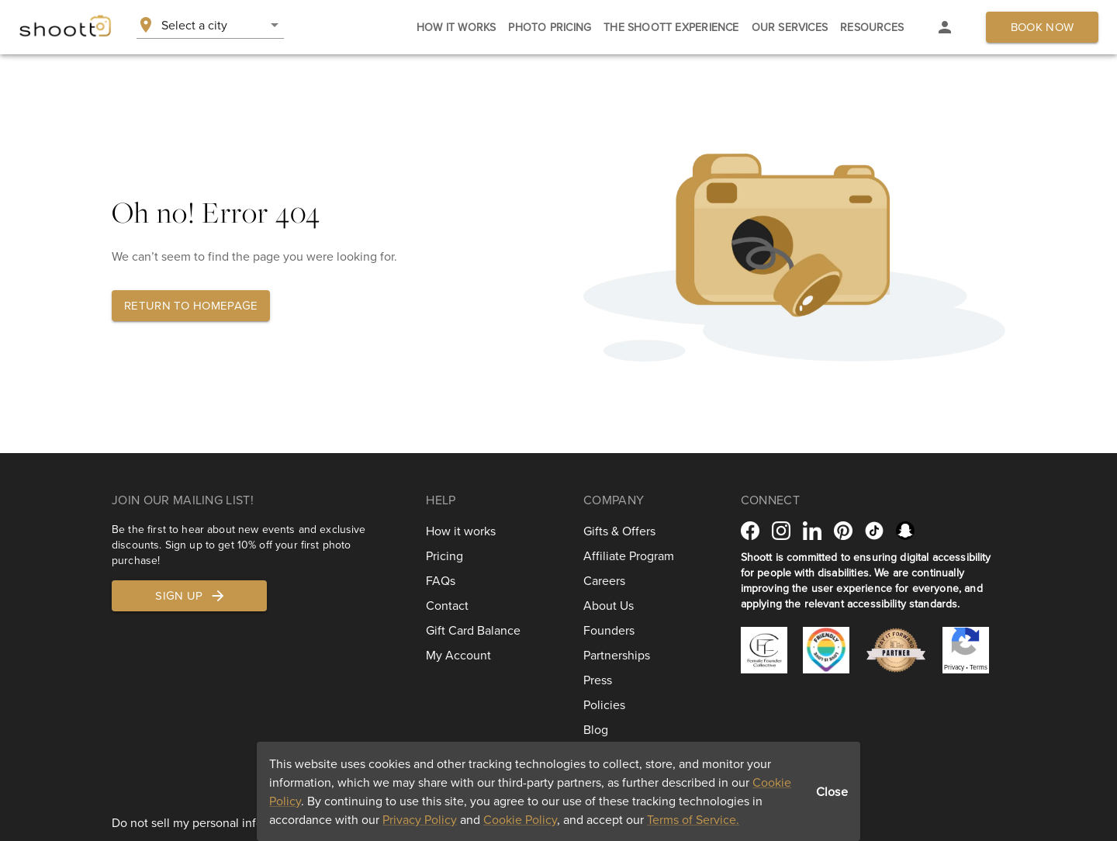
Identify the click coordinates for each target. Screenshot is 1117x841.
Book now (1042, 27)
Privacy (954, 667)
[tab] (456, 27)
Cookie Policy (520, 819)
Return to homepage (191, 305)
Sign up (190, 595)
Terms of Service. (693, 819)
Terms (978, 667)
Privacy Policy (419, 819)
